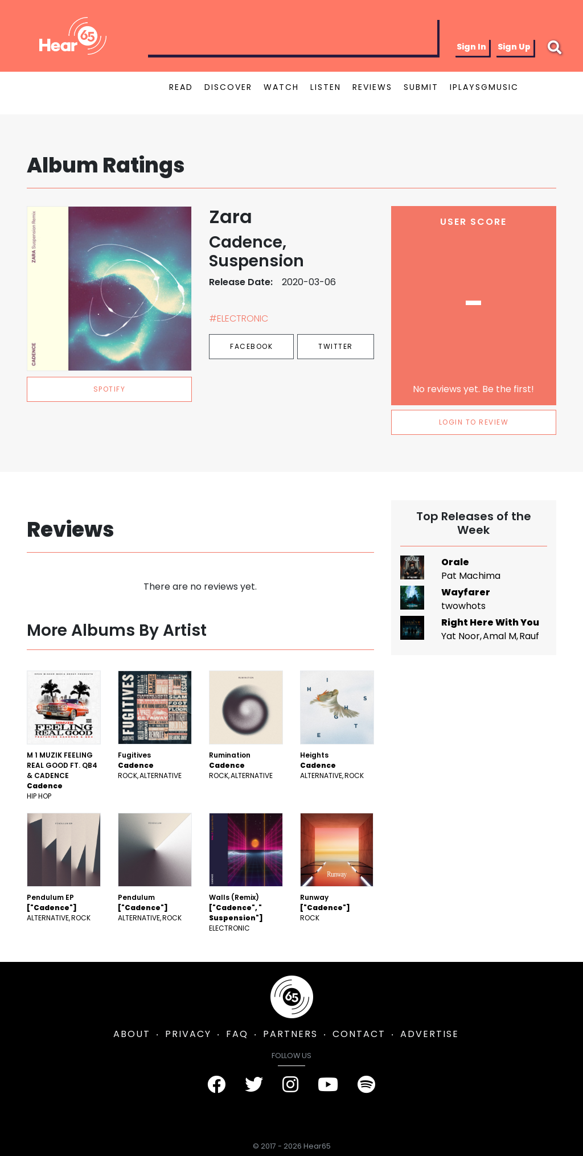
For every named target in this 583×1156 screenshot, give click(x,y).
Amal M (499, 636)
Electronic (229, 928)
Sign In (471, 46)
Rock (127, 775)
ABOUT (131, 1033)
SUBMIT (421, 87)
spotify (109, 389)
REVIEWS (372, 87)
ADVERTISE (429, 1033)
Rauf (529, 636)
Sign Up (514, 46)
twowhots (463, 605)
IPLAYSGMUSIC (484, 87)
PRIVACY (188, 1033)
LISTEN (325, 87)
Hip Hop (39, 796)
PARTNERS (290, 1033)
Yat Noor (460, 636)
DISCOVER (228, 87)
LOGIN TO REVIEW (474, 422)
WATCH (281, 87)
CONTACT (358, 1033)
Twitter (335, 346)
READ (181, 87)
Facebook (251, 346)
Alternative (160, 775)
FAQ (237, 1033)
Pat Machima (470, 575)
